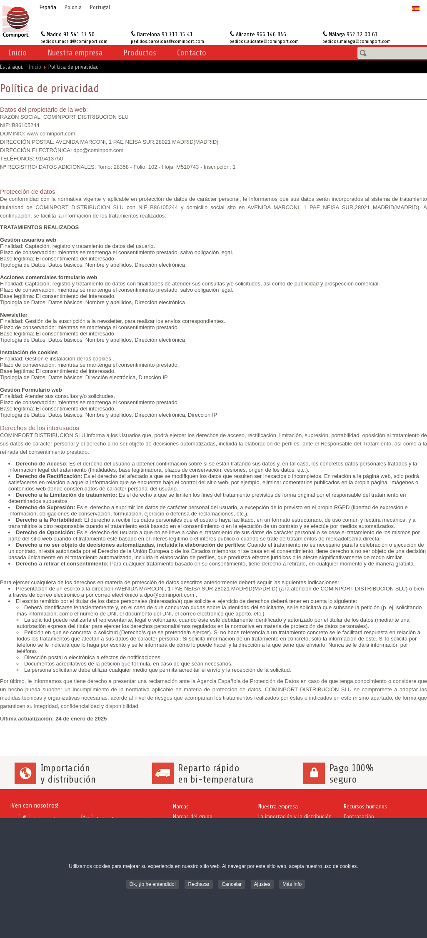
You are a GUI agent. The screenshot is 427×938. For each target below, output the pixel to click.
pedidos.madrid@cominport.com (73, 41)
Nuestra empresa (278, 806)
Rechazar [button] (198, 885)
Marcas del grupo (192, 816)
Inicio (17, 53)
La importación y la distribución (295, 816)
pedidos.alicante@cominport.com (264, 41)
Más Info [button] (292, 885)
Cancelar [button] (232, 885)
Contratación (359, 816)
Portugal (100, 7)
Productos (139, 53)
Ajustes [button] (262, 885)
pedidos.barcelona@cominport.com (167, 41)
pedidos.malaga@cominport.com (356, 41)
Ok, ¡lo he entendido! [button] (153, 885)
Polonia (73, 7)
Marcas (181, 806)
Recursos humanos (365, 806)
